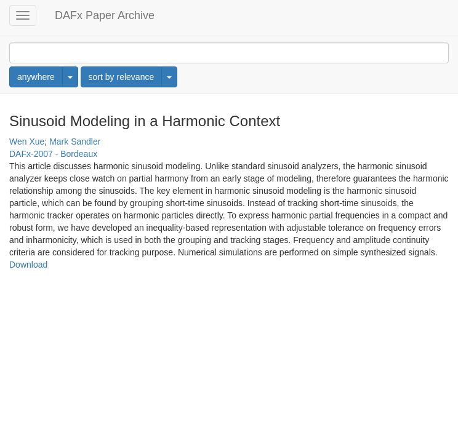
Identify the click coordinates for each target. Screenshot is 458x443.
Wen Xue (26, 141)
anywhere (36, 77)
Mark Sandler (74, 141)
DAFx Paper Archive (105, 15)
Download (28, 264)
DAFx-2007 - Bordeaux (53, 154)
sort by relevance (122, 77)
